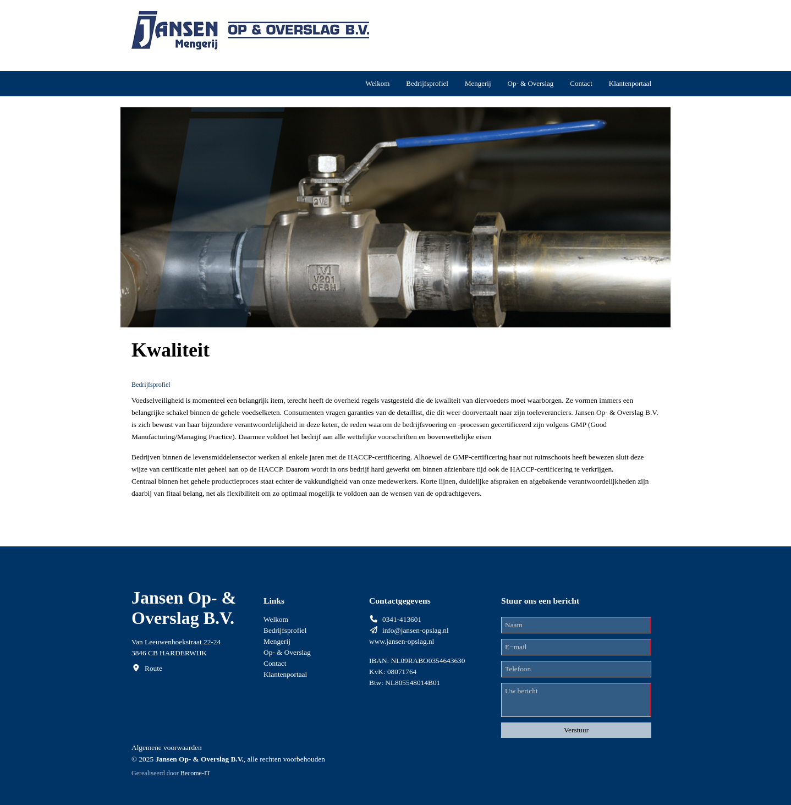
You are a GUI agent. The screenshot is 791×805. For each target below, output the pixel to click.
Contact (581, 83)
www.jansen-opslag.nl (401, 641)
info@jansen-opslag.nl (415, 630)
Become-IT (195, 773)
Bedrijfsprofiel (427, 83)
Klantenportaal (630, 83)
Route (153, 668)
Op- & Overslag (531, 83)
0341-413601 (401, 619)
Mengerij (478, 83)
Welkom (378, 83)
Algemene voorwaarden (166, 747)
